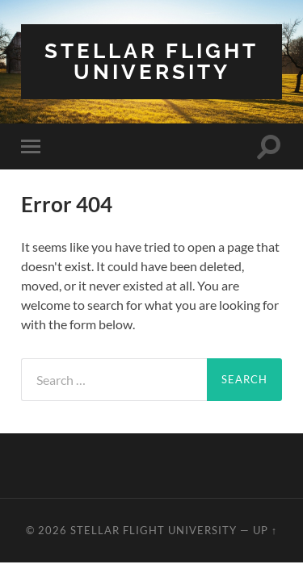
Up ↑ (265, 530)
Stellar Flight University (151, 61)
